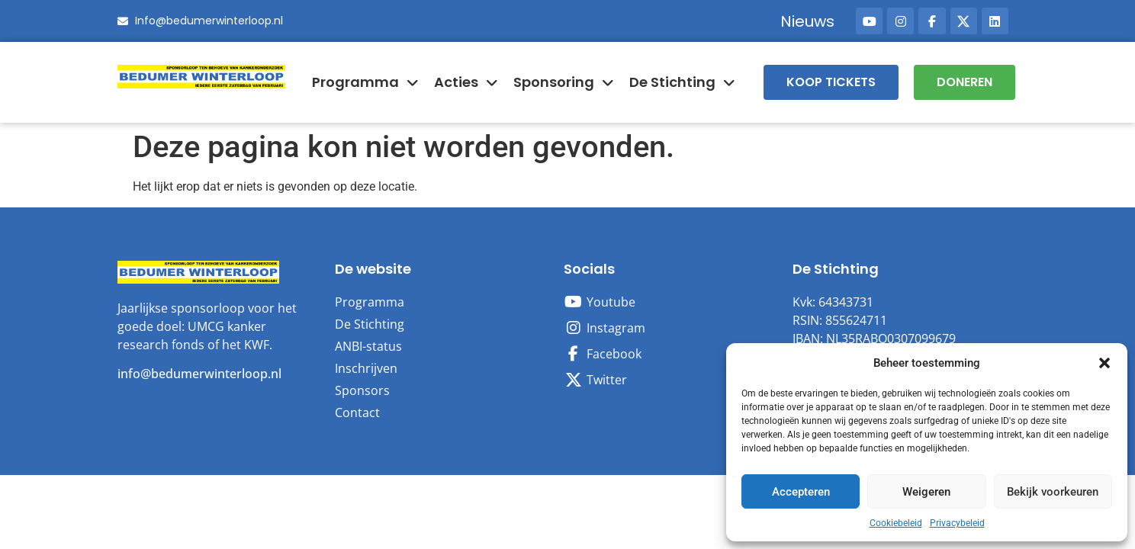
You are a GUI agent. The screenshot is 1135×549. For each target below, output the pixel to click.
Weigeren (926, 492)
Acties (466, 82)
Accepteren (801, 492)
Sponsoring (563, 82)
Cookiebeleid (896, 523)
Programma (365, 82)
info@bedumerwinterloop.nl (199, 373)
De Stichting (682, 82)
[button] (1104, 363)
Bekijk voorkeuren (1052, 492)
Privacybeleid (957, 523)
